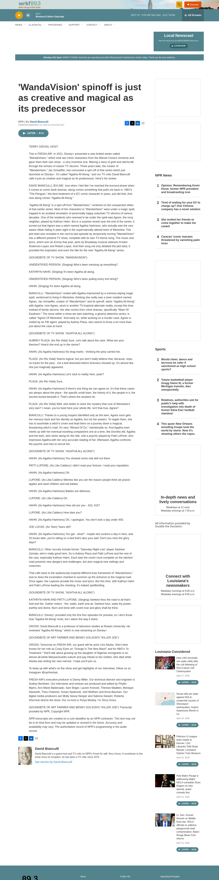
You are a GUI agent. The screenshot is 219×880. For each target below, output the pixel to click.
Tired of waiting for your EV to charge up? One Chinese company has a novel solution (180, 213)
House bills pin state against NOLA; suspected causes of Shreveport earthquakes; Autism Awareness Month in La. (187, 710)
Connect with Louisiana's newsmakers (178, 587)
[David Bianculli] (25, 763)
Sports (160, 356)
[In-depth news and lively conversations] (178, 474)
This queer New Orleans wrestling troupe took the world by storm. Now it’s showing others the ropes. (178, 435)
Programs (55, 31)
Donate (196, 8)
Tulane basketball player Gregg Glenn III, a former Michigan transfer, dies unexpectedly (177, 391)
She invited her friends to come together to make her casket (178, 230)
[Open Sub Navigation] (24, 31)
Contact (92, 31)
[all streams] (193, 22)
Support (74, 31)
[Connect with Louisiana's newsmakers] (178, 558)
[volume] (28, 22)
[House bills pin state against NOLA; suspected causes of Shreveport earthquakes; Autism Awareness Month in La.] (165, 705)
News (18, 31)
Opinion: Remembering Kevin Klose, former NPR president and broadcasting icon (180, 196)
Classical (35, 31)
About (108, 31)
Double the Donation (168, 533)
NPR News (163, 182)
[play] (19, 22)
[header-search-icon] (181, 8)
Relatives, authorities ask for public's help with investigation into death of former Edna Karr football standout (179, 413)
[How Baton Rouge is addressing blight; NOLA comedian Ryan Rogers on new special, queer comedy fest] (165, 787)
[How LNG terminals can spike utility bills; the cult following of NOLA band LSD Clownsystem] (165, 669)
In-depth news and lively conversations (178, 506)
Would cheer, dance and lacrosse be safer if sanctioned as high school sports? (178, 371)
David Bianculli (39, 128)
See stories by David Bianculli (53, 769)
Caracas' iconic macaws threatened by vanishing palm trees (180, 247)
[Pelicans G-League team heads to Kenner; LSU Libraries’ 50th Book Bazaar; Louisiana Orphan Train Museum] (165, 748)
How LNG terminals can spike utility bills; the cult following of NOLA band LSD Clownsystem (187, 671)
